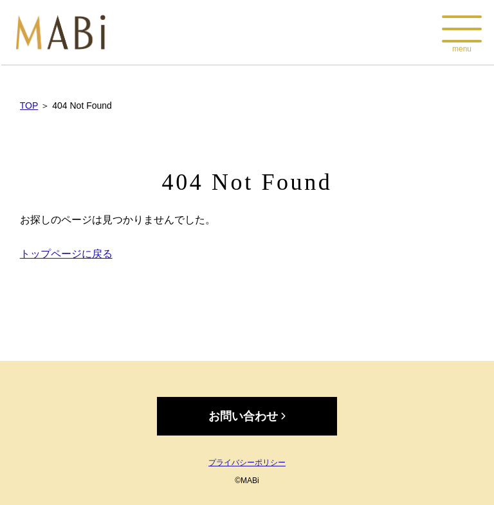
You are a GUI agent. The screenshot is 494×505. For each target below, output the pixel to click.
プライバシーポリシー (247, 462)
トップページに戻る (66, 253)
